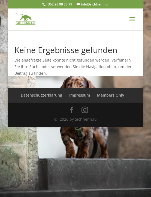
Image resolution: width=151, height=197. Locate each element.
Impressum (79, 95)
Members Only (110, 95)
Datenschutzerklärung (41, 95)
